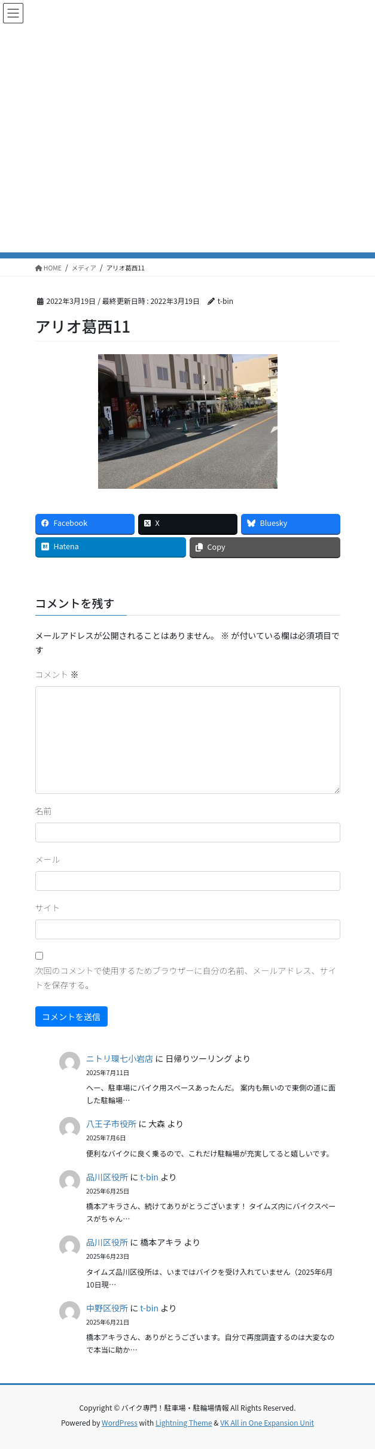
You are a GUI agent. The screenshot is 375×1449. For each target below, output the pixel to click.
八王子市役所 (111, 1124)
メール (47, 859)
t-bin (149, 1177)
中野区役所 (107, 1308)
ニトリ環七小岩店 (119, 1058)
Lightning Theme (184, 1422)
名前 (43, 811)
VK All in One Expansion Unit (267, 1422)
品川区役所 (107, 1177)
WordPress (120, 1422)
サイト (47, 908)
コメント (57, 674)
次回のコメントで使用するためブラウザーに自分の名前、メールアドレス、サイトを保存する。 (186, 977)
